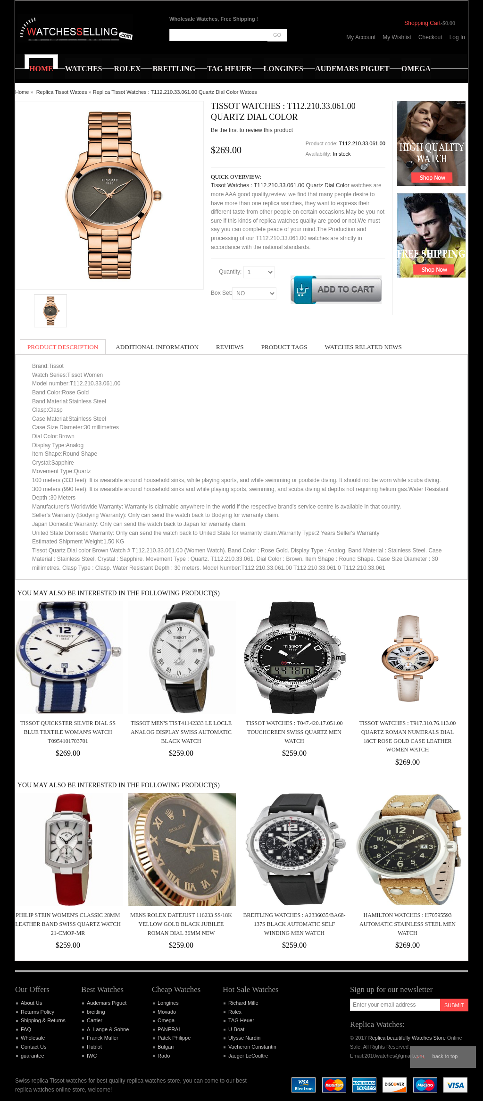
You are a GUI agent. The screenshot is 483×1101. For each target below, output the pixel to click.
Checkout (430, 37)
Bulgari (166, 1047)
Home (22, 92)
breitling (96, 1012)
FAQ (26, 1029)
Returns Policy (37, 1012)
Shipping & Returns (43, 1020)
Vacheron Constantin (252, 1047)
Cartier (94, 1020)
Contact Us (33, 1047)
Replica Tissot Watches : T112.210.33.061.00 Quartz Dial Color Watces (175, 92)
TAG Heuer (241, 1020)
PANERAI (169, 1029)
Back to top (445, 1056)
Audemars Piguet (106, 1003)
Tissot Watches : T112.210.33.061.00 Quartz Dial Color (280, 185)
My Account (360, 37)
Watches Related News (363, 346)
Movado (167, 1012)
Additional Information (157, 346)
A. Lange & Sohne (108, 1029)
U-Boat (236, 1029)
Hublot (94, 1047)
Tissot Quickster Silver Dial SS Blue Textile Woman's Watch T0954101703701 (68, 732)
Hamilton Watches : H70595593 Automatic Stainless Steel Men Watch (407, 924)
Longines (168, 1003)
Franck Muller (102, 1038)
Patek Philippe (174, 1038)
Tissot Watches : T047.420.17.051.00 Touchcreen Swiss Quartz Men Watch (294, 732)
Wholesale (33, 1038)
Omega (166, 1020)
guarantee (32, 1056)
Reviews (230, 346)
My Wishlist (397, 37)
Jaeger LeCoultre (248, 1056)
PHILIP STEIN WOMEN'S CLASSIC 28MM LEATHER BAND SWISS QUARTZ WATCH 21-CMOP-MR (68, 924)
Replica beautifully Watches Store (407, 1038)
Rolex (235, 1012)
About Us (31, 1003)
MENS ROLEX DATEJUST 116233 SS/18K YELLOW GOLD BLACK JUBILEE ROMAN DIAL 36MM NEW (181, 924)
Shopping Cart (422, 23)
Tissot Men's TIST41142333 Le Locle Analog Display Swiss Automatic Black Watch (181, 732)
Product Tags (284, 346)
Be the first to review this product (252, 130)
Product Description (62, 346)
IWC (92, 1056)
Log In (457, 37)
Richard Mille (243, 1003)
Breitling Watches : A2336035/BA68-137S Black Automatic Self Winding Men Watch (294, 924)
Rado (164, 1056)
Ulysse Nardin (244, 1038)
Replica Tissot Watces (61, 92)
